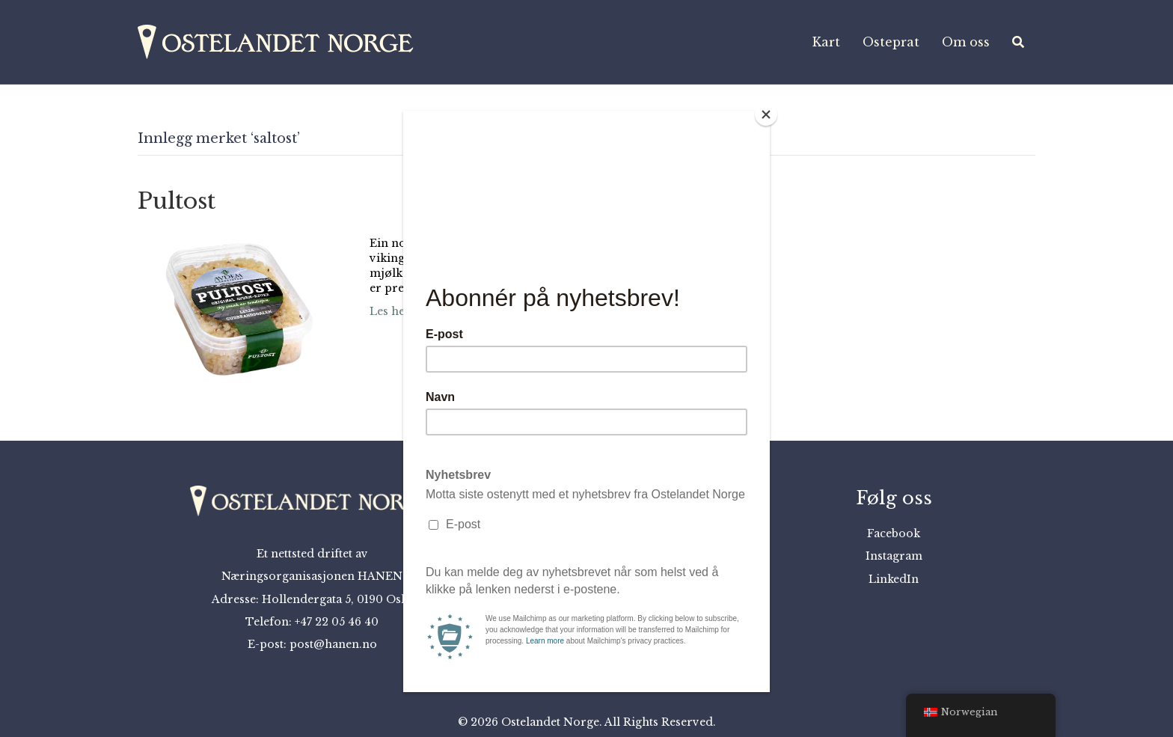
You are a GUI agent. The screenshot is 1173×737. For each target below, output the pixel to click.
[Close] (766, 114)
